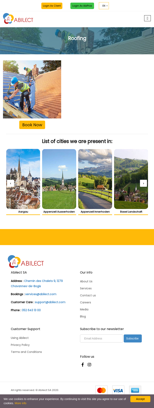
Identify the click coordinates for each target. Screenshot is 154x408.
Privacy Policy (20, 345)
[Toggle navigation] (147, 18)
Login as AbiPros (82, 5)
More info (20, 403)
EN (103, 5)
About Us (86, 281)
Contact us (88, 295)
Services (86, 288)
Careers (85, 302)
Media (84, 309)
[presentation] (10, 183)
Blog (83, 316)
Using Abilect (20, 338)
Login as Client (52, 5)
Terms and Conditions (26, 352)
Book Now (32, 125)
